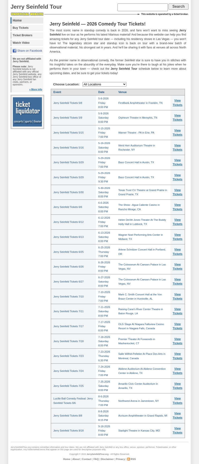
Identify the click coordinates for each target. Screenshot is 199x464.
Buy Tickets (21, 27)
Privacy (120, 459)
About (76, 459)
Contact (87, 459)
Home (17, 20)
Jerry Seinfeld (106, 447)
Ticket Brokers (22, 35)
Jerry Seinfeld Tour (36, 7)
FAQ (96, 459)
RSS (133, 459)
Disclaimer (107, 459)
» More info (35, 89)
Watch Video (21, 42)
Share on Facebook (29, 50)
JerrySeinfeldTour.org (98, 454)
